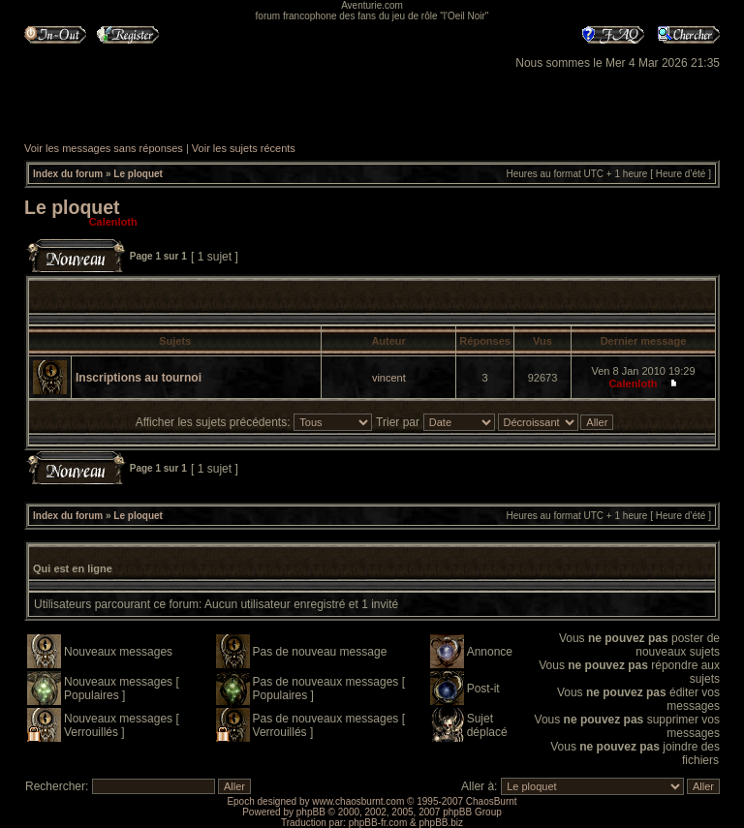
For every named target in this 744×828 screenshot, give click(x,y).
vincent (389, 377)
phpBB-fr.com (378, 822)
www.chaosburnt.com (358, 801)
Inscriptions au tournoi (139, 377)
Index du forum (68, 174)
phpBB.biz (440, 822)
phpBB (311, 812)
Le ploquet (138, 174)
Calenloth (113, 222)
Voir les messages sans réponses (103, 148)
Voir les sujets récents (243, 148)
